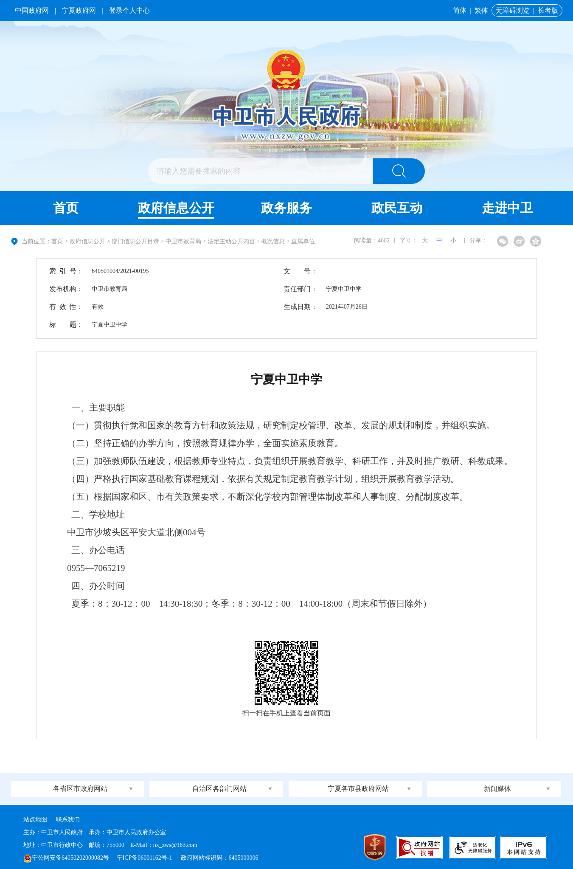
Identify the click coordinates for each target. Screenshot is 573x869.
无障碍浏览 (513, 10)
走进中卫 (507, 208)
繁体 (481, 10)
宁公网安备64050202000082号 (66, 858)
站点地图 (35, 819)
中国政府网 (32, 10)
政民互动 (396, 208)
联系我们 (68, 819)
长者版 (548, 10)
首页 (66, 208)
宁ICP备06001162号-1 (145, 858)
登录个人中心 (129, 10)
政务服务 (286, 208)
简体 (459, 10)
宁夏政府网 (79, 10)
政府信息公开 (176, 208)
